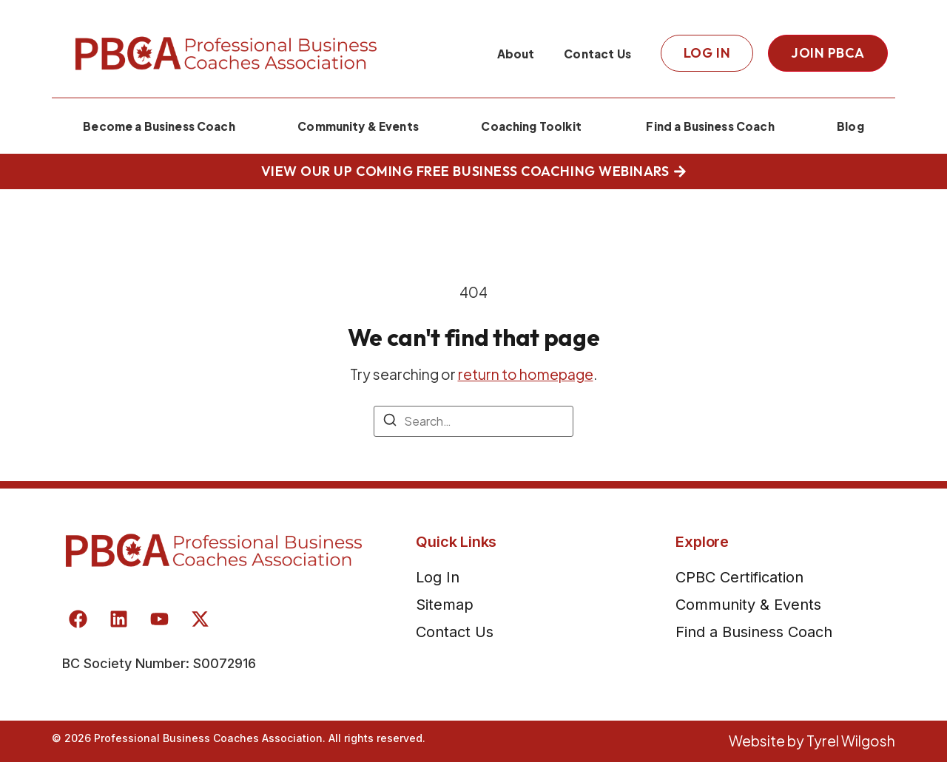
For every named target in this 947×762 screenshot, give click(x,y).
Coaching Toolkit (531, 126)
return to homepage (525, 374)
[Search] (390, 422)
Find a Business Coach (709, 126)
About (516, 54)
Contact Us (597, 54)
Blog (850, 126)
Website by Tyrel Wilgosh (812, 740)
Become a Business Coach (159, 126)
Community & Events (358, 126)
